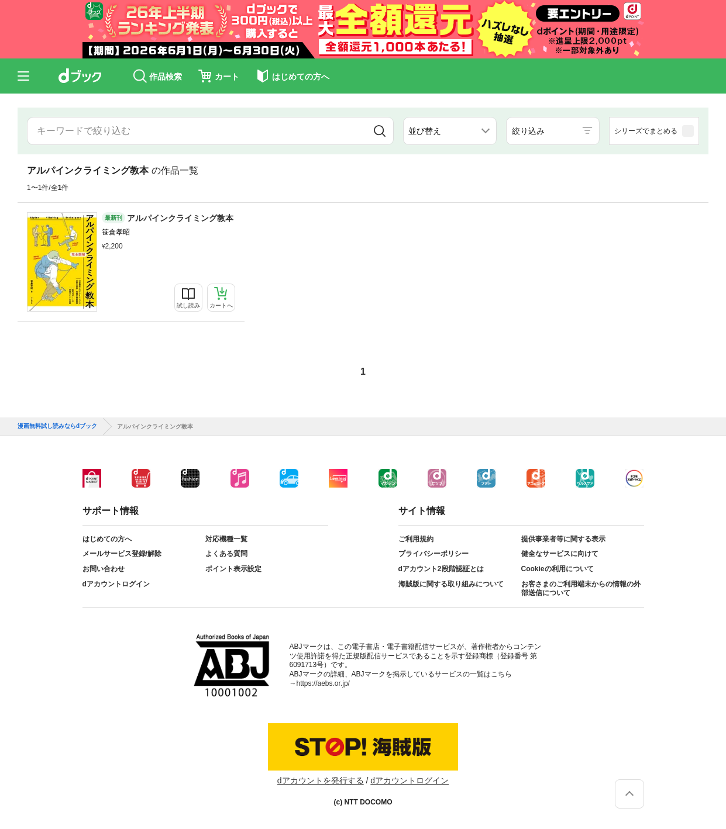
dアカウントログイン (116, 584)
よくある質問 (226, 554)
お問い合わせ (103, 569)
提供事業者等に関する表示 (563, 539)
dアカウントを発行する (320, 780)
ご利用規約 (415, 539)
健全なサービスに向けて (559, 554)
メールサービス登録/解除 (121, 554)
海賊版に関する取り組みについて (451, 584)
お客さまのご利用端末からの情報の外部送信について (581, 588)
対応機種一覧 (226, 539)
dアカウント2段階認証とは (441, 569)
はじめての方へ (107, 539)
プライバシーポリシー (433, 554)
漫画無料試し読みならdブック (57, 426)
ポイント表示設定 (233, 569)
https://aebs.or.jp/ (323, 683)
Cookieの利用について (557, 569)
